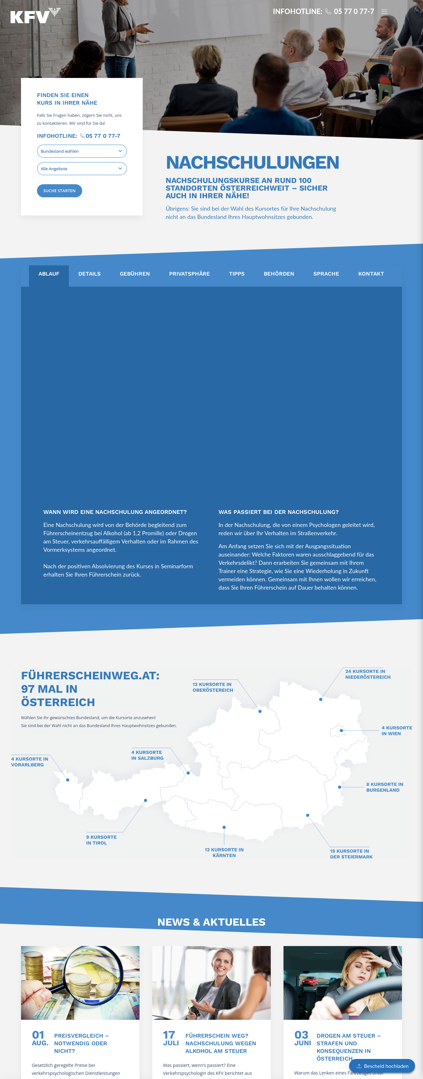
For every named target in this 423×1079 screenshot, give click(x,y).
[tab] (49, 276)
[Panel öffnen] (387, 12)
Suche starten (59, 190)
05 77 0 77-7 (103, 135)
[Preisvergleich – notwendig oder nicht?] (80, 983)
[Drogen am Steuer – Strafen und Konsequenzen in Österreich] (342, 983)
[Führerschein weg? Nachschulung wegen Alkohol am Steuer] (211, 983)
